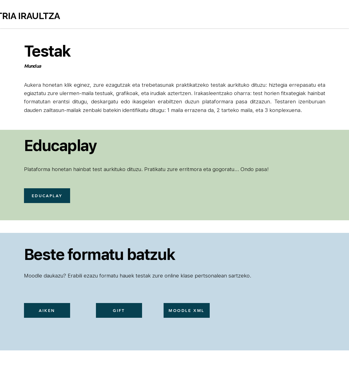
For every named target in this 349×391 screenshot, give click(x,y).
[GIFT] (119, 310)
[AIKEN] (47, 310)
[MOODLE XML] (187, 310)
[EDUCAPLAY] (47, 195)
